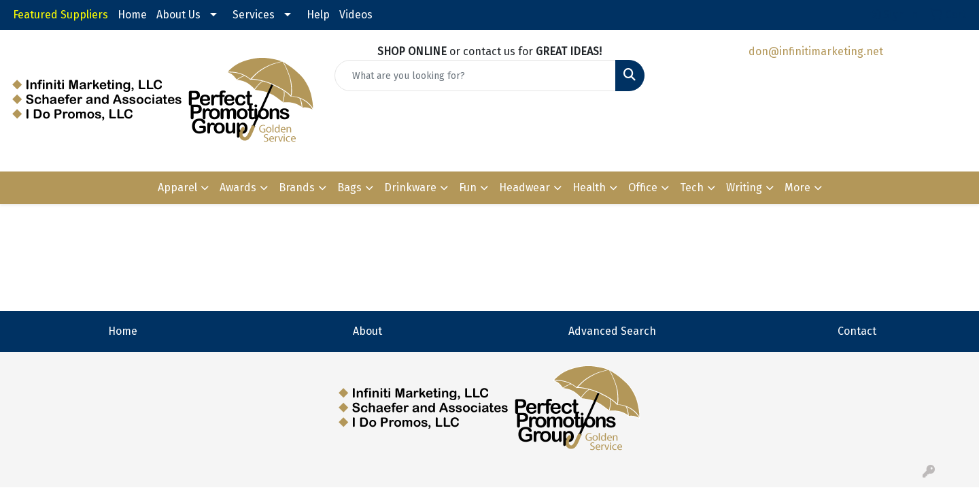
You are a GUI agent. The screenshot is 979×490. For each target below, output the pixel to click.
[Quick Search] (475, 75)
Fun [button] (468, 187)
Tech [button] (692, 187)
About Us (178, 14)
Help (318, 14)
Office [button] (642, 187)
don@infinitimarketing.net (816, 51)
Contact (857, 331)
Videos (356, 14)
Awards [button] (238, 187)
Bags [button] (349, 187)
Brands (297, 187)
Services (254, 14)
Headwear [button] (524, 187)
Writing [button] (744, 187)
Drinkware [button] (410, 187)
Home (132, 14)
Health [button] (589, 187)
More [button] (797, 187)
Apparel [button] (177, 187)
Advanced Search (612, 331)
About (367, 331)
